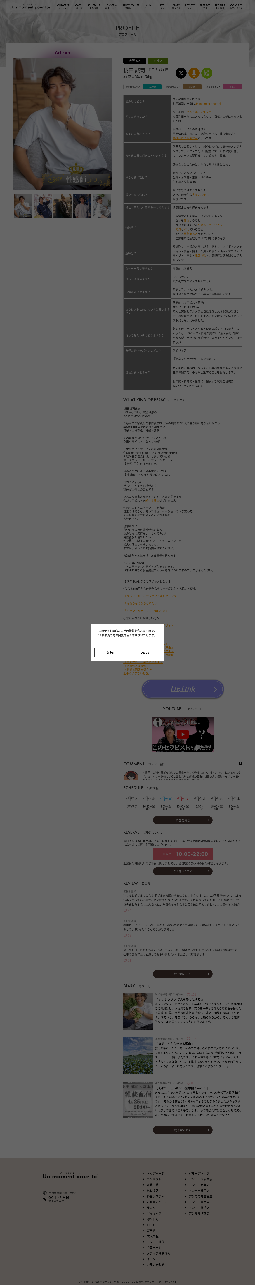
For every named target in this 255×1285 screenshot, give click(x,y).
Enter (110, 652)
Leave (144, 652)
